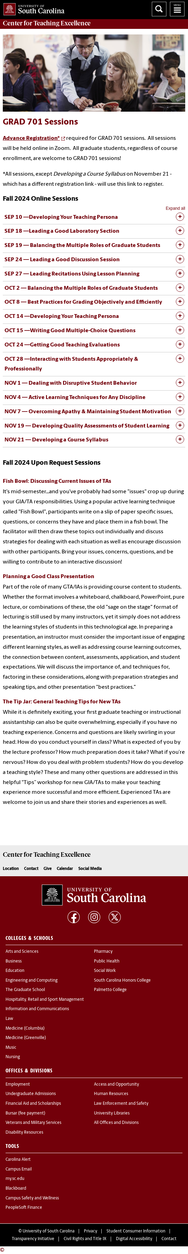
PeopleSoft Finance (24, 1208)
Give (48, 869)
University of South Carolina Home (32, 8)
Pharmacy (103, 952)
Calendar (65, 869)
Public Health (106, 961)
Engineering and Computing (31, 981)
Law (9, 1019)
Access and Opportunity (116, 1085)
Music (11, 1048)
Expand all (175, 208)
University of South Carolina (49, 1231)
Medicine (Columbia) (25, 1029)
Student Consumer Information (136, 1231)
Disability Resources (24, 1133)
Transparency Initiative (33, 1239)
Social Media (90, 869)
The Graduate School (25, 990)
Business (14, 961)
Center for (47, 23)
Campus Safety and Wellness (32, 1198)
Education (15, 971)
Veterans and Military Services (33, 1123)
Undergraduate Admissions (31, 1094)
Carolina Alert (18, 1160)
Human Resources (111, 1094)
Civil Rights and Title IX (85, 1239)
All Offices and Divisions (116, 1123)
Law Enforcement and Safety (121, 1104)
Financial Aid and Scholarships (33, 1104)
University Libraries (112, 1113)
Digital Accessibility (134, 1239)
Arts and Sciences (22, 952)
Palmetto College (110, 990)
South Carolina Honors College (122, 981)
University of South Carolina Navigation (177, 9)
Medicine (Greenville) (26, 1038)
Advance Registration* (31, 138)
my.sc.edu (15, 1179)
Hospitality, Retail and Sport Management (45, 1000)
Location (11, 869)
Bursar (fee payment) (25, 1113)
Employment (18, 1085)
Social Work (105, 971)
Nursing (13, 1057)
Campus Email (19, 1169)
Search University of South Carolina (159, 9)
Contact (31, 869)
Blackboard (16, 1189)
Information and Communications (37, 1009)
